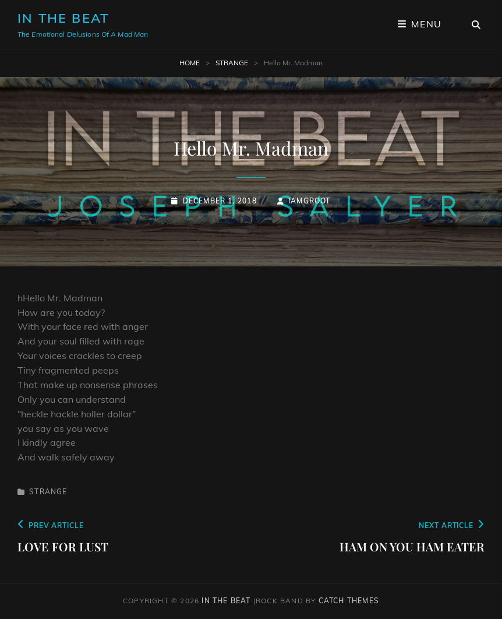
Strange (231, 62)
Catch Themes (349, 600)
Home (189, 62)
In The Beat (63, 18)
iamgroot (309, 200)
